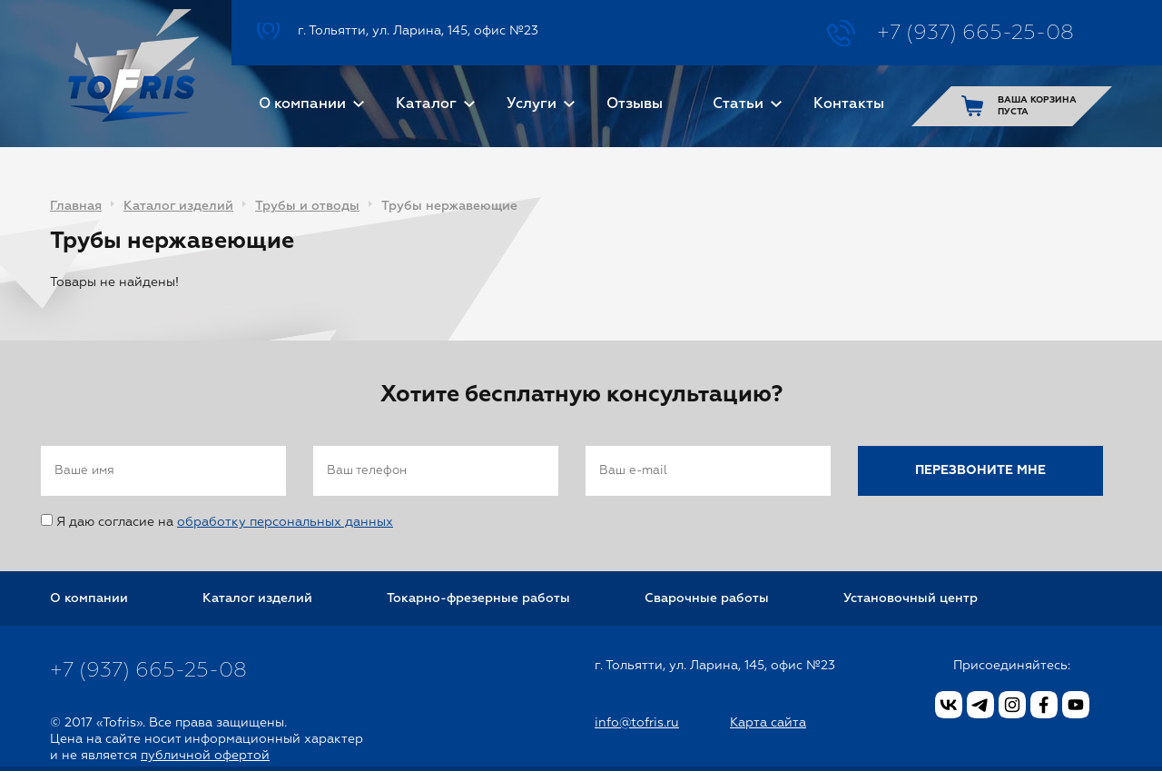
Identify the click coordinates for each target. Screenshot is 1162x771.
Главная (76, 206)
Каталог (426, 104)
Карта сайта (768, 723)
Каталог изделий (178, 206)
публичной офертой (205, 755)
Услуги (531, 104)
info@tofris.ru (637, 723)
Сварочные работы (707, 598)
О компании (302, 104)
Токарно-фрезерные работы (478, 598)
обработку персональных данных (285, 522)
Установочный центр (910, 598)
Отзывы (634, 104)
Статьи (738, 104)
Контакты (848, 104)
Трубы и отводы (307, 206)
